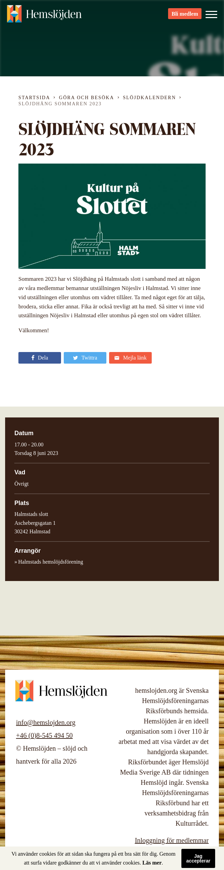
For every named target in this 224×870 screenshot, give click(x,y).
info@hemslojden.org (45, 722)
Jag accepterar (198, 858)
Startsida (34, 97)
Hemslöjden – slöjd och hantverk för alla (44, 17)
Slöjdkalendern (149, 97)
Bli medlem (184, 17)
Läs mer (152, 863)
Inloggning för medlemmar (172, 840)
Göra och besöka (86, 97)
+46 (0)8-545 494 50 (44, 735)
